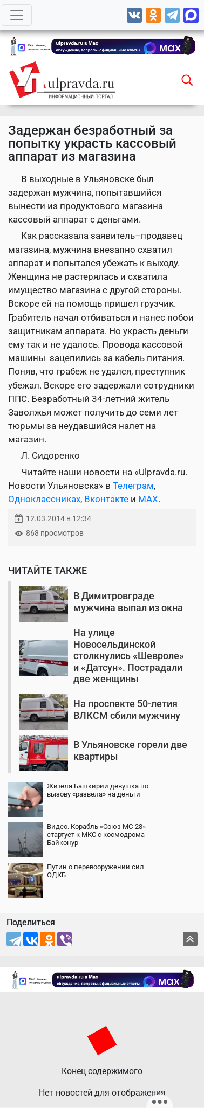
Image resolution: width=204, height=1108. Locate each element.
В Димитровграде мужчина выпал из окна (128, 601)
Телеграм (133, 485)
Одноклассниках (44, 499)
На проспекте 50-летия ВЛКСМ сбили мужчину (126, 709)
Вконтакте (106, 499)
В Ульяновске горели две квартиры (130, 750)
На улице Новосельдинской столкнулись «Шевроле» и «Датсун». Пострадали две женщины (128, 655)
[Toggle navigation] (17, 15)
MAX (148, 499)
